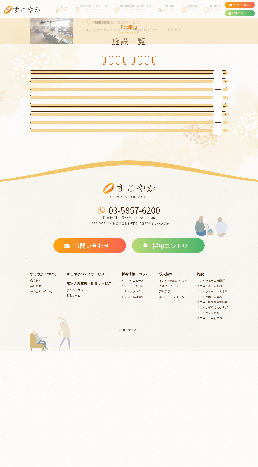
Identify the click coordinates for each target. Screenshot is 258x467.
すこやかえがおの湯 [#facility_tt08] (209, 433)
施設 (200, 389)
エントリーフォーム (171, 412)
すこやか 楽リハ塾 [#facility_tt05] (200, 60)
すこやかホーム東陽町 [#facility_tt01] (57, 60)
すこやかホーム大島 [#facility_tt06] (209, 412)
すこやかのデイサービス (90, 12)
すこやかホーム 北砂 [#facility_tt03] (105, 60)
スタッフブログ (131, 407)
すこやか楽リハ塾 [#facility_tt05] (208, 428)
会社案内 (168, 12)
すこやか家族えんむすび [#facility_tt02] (212, 423)
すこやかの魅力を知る (173, 396)
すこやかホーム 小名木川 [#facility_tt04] (152, 60)
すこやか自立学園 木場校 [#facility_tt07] (105, 72)
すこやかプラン (76, 405)
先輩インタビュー (170, 401)
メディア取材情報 (132, 412)
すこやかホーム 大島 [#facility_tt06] (57, 72)
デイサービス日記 (132, 401)
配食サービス (75, 411)
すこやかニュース (132, 396)
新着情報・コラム (135, 389)
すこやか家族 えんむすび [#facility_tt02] (152, 72)
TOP (33, 21)
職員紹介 (190, 12)
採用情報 (212, 12)
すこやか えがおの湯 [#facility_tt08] (200, 72)
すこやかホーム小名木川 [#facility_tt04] (212, 407)
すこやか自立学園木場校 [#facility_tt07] (212, 417)
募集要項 (164, 407)
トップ (61, 12)
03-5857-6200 (134, 326)
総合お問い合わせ (41, 407)
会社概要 (35, 401)
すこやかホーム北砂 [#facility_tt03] (209, 401)
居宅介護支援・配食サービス (134, 12)
